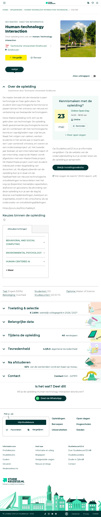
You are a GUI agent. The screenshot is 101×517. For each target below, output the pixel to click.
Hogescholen (83, 424)
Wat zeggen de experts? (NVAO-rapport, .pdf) (74, 176)
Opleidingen (16, 10)
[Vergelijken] (88, 3)
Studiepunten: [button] (43, 295)
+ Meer (10, 270)
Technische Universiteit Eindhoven (28, 46)
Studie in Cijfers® (76, 459)
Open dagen (83, 418)
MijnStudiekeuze (26, 422)
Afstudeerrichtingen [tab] (17, 229)
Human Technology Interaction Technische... (46, 10)
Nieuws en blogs (43, 464)
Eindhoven (13, 50)
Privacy (86, 514)
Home (5, 10)
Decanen (7, 464)
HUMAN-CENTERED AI (18, 261)
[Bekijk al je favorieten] (13, 429)
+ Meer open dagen (75, 135)
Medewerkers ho (10, 468)
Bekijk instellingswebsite (70, 167)
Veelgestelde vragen (44, 459)
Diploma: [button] (71, 291)
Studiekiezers (9, 455)
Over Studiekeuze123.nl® (79, 450)
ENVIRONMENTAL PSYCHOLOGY (24, 253)
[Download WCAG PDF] (66, 513)
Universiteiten (59, 430)
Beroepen (57, 424)
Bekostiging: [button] (9, 295)
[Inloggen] (97, 3)
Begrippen (40, 455)
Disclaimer (76, 514)
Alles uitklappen (84, 76)
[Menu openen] (4, 3)
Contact (72, 464)
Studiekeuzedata (76, 455)
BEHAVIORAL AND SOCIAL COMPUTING (20, 242)
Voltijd (14, 69)
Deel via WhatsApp (49, 398)
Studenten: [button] (41, 291)
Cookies (95, 514)
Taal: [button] (5, 291)
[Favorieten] (92, 3)
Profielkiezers (9, 450)
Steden (80, 430)
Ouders (6, 459)
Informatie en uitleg (44, 450)
